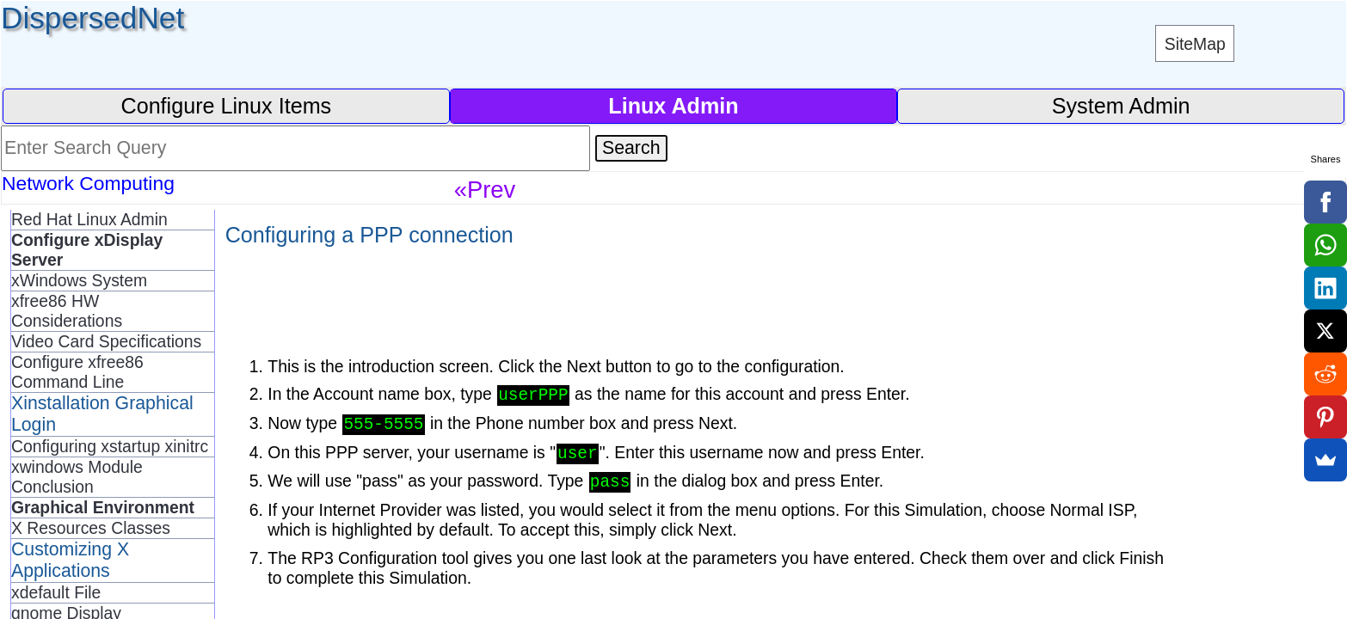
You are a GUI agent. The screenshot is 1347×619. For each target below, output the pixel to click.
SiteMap (1195, 43)
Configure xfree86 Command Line (77, 371)
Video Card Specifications (106, 341)
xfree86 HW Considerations (66, 310)
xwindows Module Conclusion (77, 476)
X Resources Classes (90, 527)
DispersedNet (92, 17)
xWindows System (79, 280)
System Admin (1121, 106)
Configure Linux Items (225, 106)
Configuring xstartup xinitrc (109, 446)
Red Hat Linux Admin (89, 219)
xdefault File (56, 592)
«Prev (485, 189)
